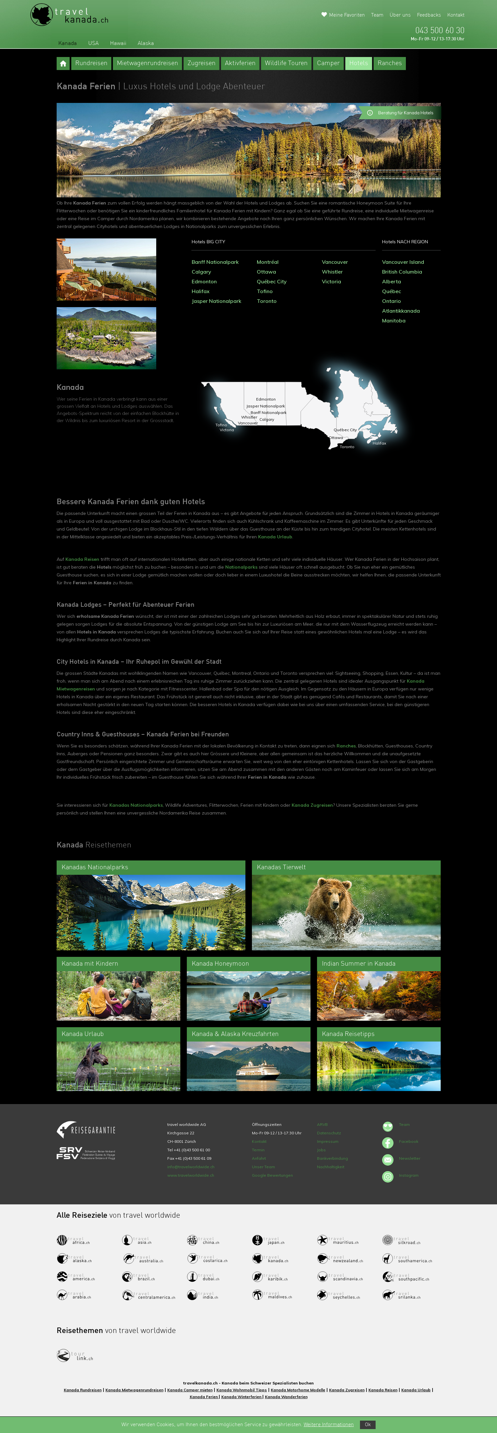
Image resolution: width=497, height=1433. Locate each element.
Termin (258, 1149)
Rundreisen (91, 63)
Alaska (146, 43)
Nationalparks (241, 567)
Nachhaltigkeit (330, 1166)
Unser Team (263, 1166)
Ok (368, 1424)
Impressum (327, 1141)
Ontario (391, 301)
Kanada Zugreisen (312, 805)
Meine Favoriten (347, 15)
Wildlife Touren (286, 63)
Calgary (201, 271)
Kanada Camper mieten (190, 1389)
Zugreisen (201, 63)
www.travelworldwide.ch (190, 1175)
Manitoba (394, 320)
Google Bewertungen (272, 1175)
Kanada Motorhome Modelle (298, 1389)
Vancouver (335, 262)
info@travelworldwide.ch (190, 1166)
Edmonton (204, 281)
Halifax (201, 291)
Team (377, 15)
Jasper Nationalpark (216, 301)
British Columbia (402, 271)
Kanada (67, 43)
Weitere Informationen (329, 1424)
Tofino (265, 291)
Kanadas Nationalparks (136, 805)
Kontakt (455, 15)
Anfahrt (259, 1158)
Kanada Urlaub (275, 537)
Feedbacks (429, 15)
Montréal (268, 262)
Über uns (400, 15)
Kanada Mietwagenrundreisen (134, 1389)
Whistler (332, 271)
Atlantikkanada (401, 310)
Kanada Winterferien (241, 1396)
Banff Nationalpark (215, 262)
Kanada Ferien (204, 1396)
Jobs (321, 1149)
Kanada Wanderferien (286, 1396)
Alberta (391, 281)
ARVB (322, 1124)
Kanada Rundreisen (83, 1389)
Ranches (390, 63)
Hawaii (118, 43)
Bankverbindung (332, 1158)
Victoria (331, 281)
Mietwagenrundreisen (147, 63)
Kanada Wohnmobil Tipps (241, 1389)
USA (93, 43)
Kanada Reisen (82, 559)
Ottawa (266, 271)
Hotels (358, 63)
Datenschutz (329, 1132)
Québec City (272, 281)
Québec (391, 291)
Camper (328, 63)
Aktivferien (240, 63)
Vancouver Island (403, 262)
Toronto (267, 301)
